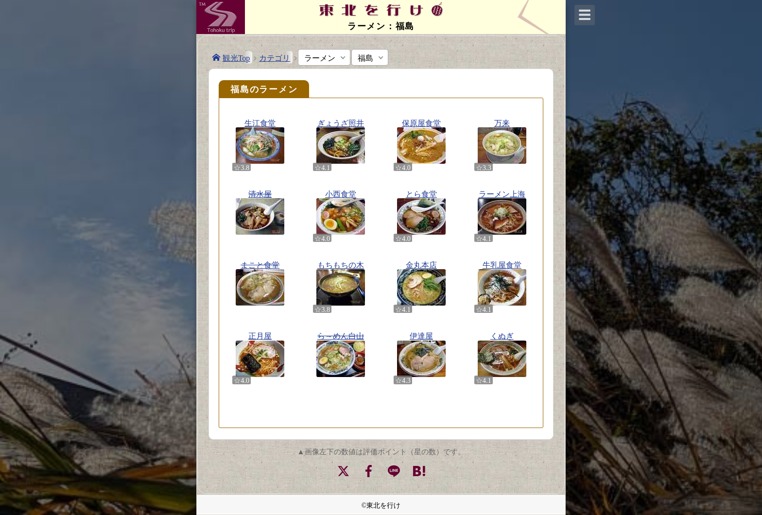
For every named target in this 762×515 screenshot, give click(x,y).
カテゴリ (274, 57)
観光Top (236, 57)
